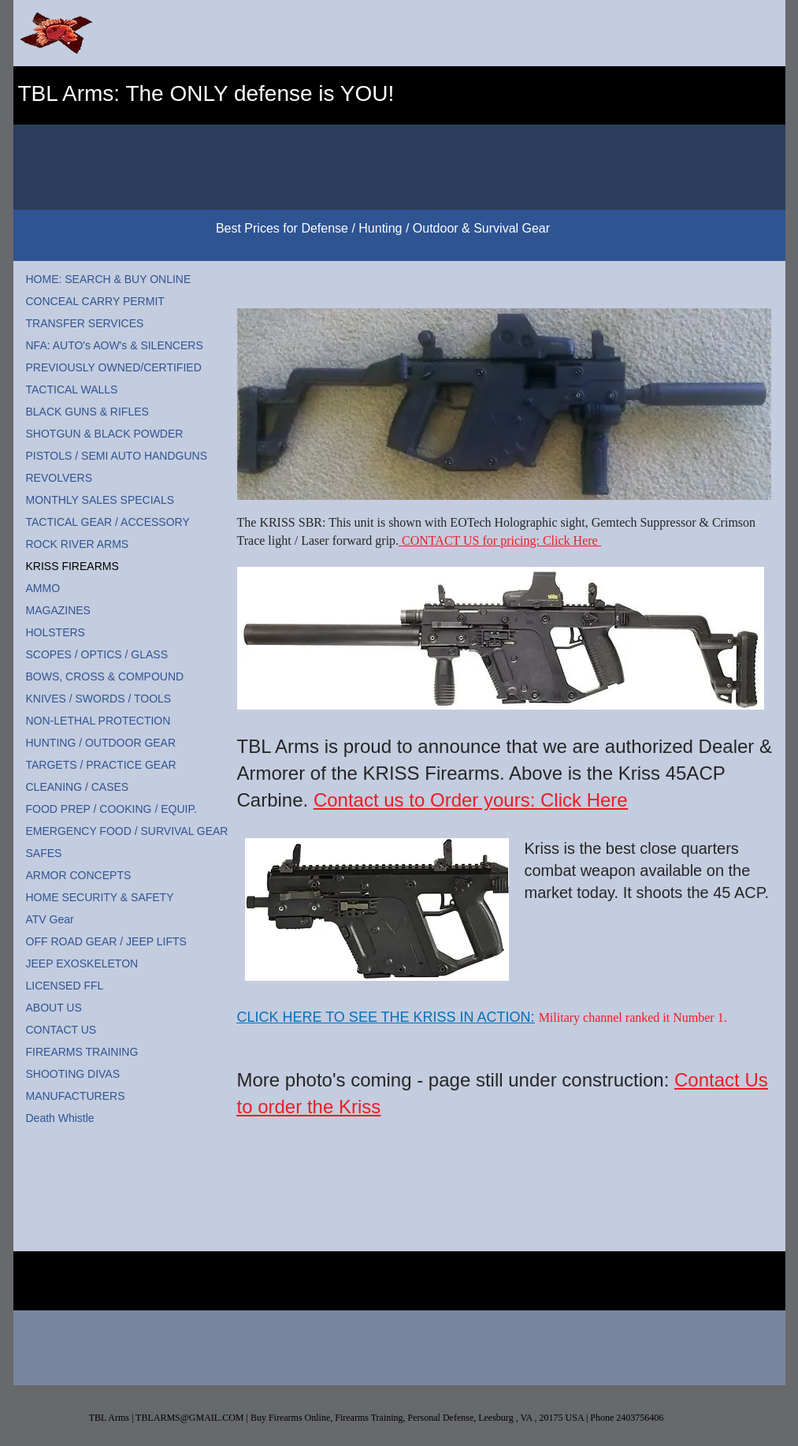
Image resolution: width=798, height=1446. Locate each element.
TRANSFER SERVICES (85, 323)
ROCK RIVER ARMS (77, 544)
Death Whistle (60, 1118)
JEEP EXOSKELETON (82, 963)
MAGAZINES (58, 610)
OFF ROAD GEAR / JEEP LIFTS (106, 941)
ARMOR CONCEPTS (79, 875)
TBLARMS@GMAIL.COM (189, 1417)
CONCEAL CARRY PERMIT (95, 301)
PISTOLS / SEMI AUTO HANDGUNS (117, 455)
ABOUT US (54, 1007)
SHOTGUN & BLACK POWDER (105, 433)
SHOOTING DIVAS (73, 1074)
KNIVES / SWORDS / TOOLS (99, 698)
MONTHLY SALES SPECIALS (100, 500)
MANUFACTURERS (75, 1096)
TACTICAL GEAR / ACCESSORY (108, 522)
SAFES (44, 853)
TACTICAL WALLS (72, 389)
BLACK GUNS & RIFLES (87, 411)
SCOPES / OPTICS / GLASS (97, 654)
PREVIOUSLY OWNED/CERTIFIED (114, 367)
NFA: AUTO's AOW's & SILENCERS (114, 345)
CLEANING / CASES (77, 787)
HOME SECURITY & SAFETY (100, 897)
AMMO (43, 588)
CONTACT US (61, 1029)
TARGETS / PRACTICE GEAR (101, 764)
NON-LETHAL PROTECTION (98, 720)
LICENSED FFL (65, 985)
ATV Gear (50, 919)
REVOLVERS (59, 477)
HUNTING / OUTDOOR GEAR (101, 742)
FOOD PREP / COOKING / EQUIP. (111, 809)
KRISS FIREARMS (72, 566)
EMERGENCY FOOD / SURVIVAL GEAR (127, 831)
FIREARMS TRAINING (82, 1051)
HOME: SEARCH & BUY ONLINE (108, 279)
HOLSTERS (55, 632)
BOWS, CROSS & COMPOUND (105, 676)
